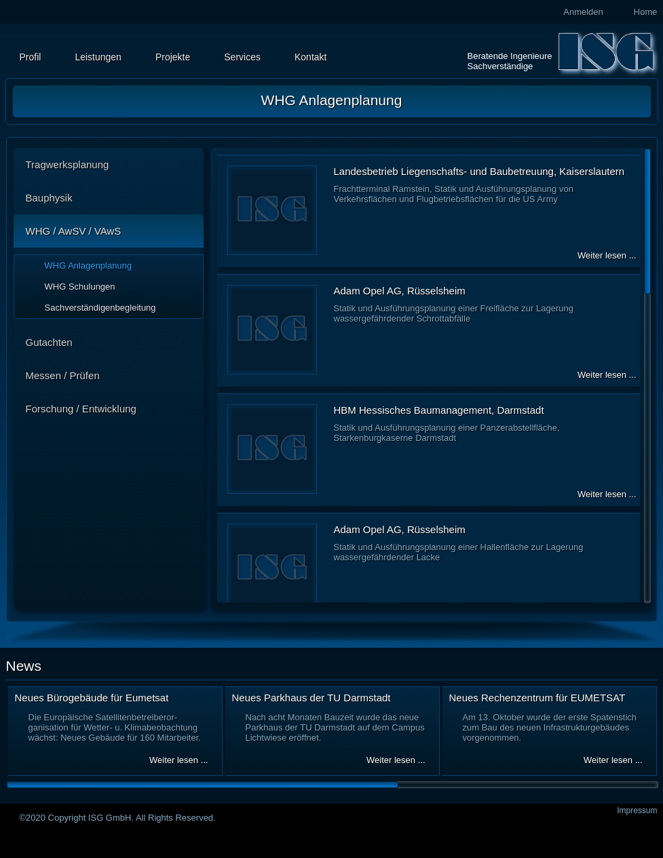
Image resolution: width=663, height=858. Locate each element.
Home (646, 12)
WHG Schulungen (80, 286)
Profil (30, 57)
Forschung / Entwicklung (81, 408)
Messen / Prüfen (63, 375)
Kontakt (310, 57)
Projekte (172, 57)
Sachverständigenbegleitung (100, 308)
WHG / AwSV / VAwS (73, 231)
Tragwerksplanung (67, 164)
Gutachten (49, 342)
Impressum (637, 810)
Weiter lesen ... (606, 255)
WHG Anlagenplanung (88, 265)
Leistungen (98, 57)
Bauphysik (49, 197)
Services (242, 57)
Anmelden (583, 12)
